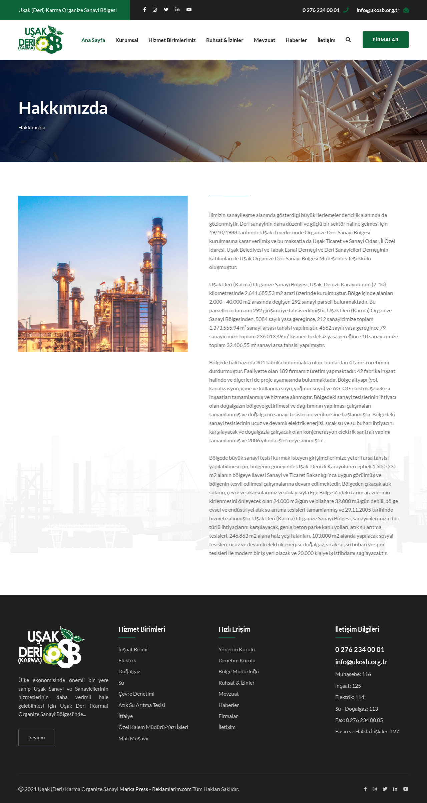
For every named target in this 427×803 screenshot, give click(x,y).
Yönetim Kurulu (237, 649)
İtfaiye (125, 716)
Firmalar (386, 39)
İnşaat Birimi (132, 649)
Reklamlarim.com (171, 789)
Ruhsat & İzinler (224, 40)
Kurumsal (126, 40)
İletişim (326, 40)
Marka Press (133, 789)
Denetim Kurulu (237, 660)
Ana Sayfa (93, 40)
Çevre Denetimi (136, 693)
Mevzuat (264, 40)
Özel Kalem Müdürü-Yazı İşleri (153, 727)
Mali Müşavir (133, 738)
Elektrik (127, 660)
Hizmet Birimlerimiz (172, 40)
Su (121, 682)
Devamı (36, 737)
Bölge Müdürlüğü (239, 671)
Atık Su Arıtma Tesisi (141, 705)
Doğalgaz (129, 671)
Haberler (296, 40)
